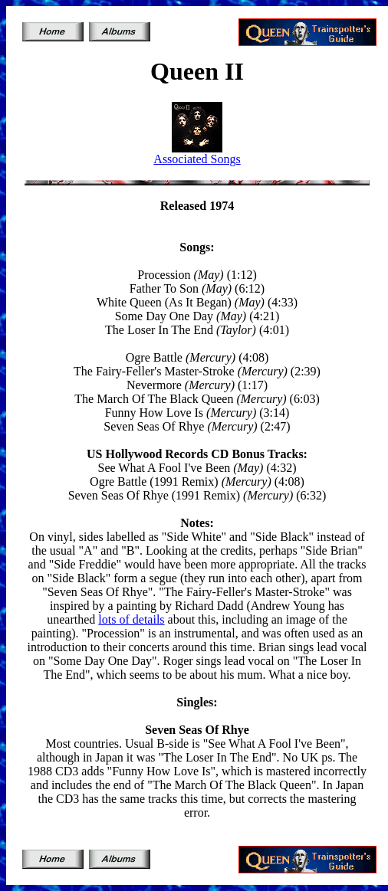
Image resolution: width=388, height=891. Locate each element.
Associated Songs (196, 158)
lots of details (131, 619)
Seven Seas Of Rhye (197, 729)
